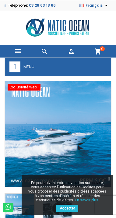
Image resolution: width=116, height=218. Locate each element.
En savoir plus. (87, 200)
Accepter (67, 208)
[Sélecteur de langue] (94, 5)
